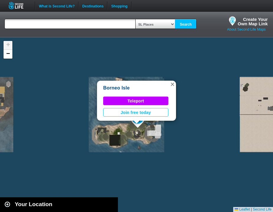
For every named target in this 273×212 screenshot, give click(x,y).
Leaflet (242, 209)
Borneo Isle (116, 87)
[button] (172, 84)
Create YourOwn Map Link (253, 21)
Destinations (92, 5)
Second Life (19, 5)
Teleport (136, 101)
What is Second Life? (57, 5)
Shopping (119, 5)
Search (186, 24)
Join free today (136, 112)
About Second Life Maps (246, 29)
